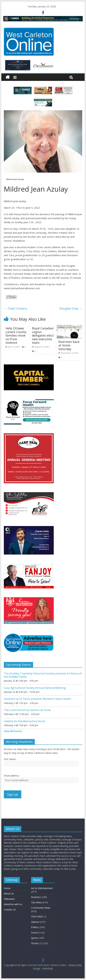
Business (36, 897)
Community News (40, 907)
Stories (35, 943)
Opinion (35, 921)
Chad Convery (15, 308)
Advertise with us (13, 904)
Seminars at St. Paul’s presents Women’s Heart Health (37, 699)
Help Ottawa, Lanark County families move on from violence (15, 335)
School (34, 932)
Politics (35, 927)
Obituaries (9, 898)
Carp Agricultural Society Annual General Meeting (35, 688)
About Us (9, 893)
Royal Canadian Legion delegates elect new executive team (43, 335)
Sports (34, 937)
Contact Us (10, 909)
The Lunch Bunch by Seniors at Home (27, 710)
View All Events (13, 731)
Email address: (11, 775)
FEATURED (37, 916)
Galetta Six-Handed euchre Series (24, 721)
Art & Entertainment (42, 888)
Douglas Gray (70, 308)
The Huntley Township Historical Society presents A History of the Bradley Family (43, 675)
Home (7, 888)
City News (36, 902)
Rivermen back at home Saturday (69, 345)
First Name (10, 759)
